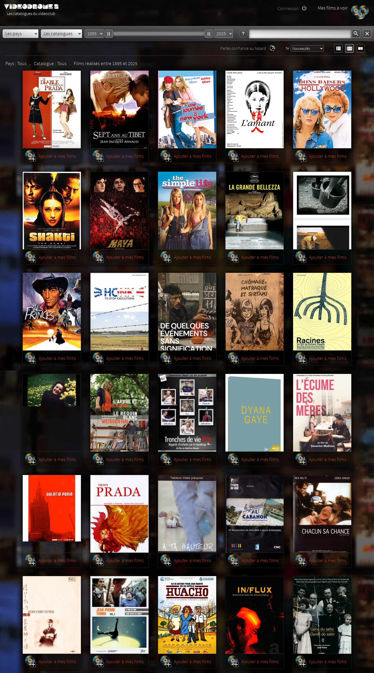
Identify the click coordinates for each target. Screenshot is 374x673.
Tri (287, 48)
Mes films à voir (333, 8)
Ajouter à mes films (57, 156)
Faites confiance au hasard (243, 48)
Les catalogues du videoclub (31, 13)
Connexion (288, 8)
